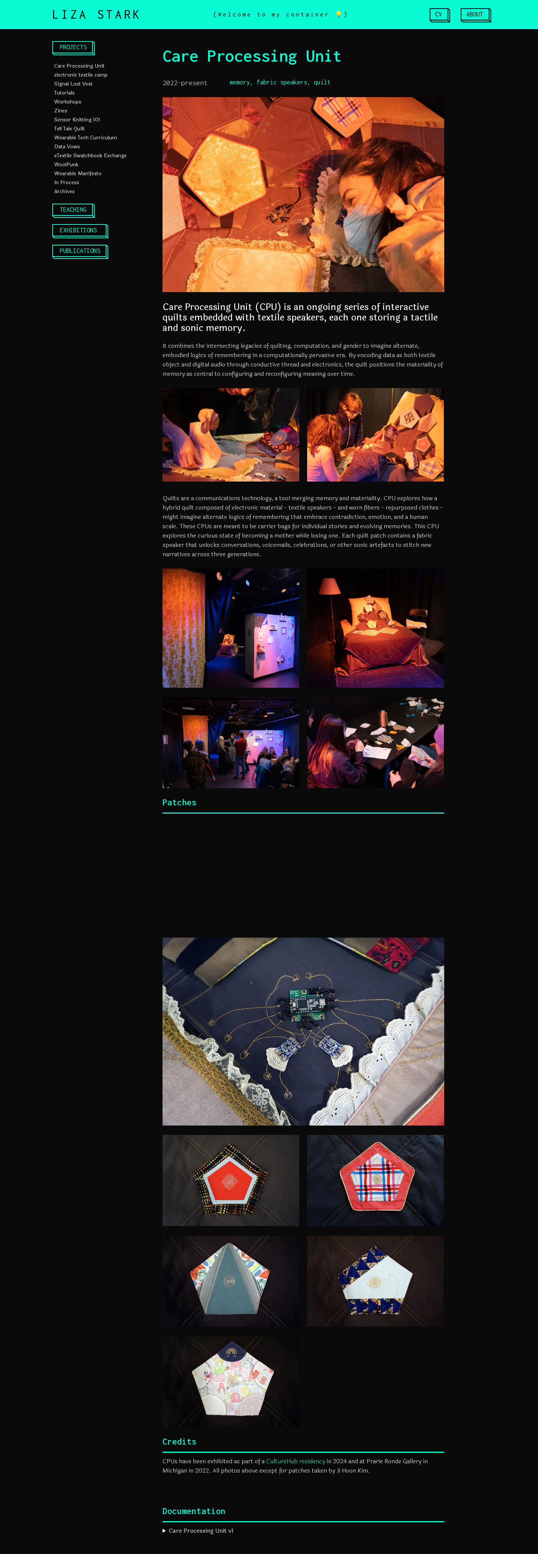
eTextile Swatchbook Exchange (90, 156)
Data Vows (67, 147)
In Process (66, 182)
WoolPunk (66, 164)
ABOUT (474, 14)
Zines (60, 111)
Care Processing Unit (79, 66)
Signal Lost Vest (73, 84)
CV (438, 14)
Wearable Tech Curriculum (85, 138)
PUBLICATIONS (80, 250)
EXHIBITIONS (78, 230)
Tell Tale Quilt (69, 129)
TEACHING (73, 209)
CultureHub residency (295, 1461)
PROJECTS (73, 47)
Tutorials (64, 93)
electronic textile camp (81, 75)
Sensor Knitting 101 (77, 120)
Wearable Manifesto (78, 173)
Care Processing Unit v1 (201, 1530)
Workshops (67, 102)
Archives (64, 191)
